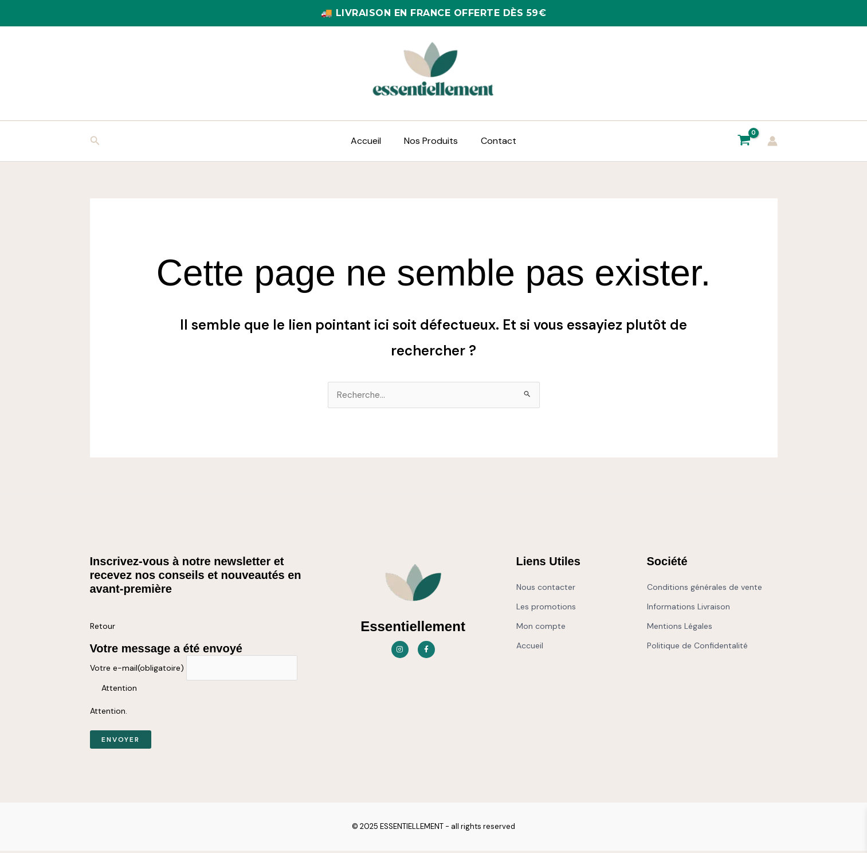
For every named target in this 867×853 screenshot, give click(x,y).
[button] (95, 141)
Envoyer (120, 741)
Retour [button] (102, 626)
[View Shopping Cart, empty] (744, 141)
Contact (494, 141)
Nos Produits (431, 141)
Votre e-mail (137, 669)
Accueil (370, 141)
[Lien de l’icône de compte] (772, 141)
